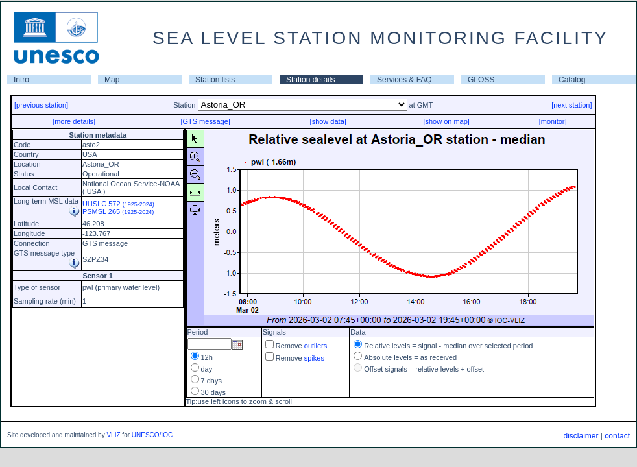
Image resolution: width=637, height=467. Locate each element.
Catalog (572, 79)
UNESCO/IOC (152, 434)
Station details (310, 79)
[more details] (74, 121)
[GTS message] (205, 121)
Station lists (215, 79)
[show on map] (446, 121)
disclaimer (580, 435)
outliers (315, 346)
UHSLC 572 (118, 204)
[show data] (328, 121)
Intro (21, 79)
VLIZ (113, 434)
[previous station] (41, 105)
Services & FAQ (404, 79)
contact (617, 435)
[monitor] (553, 121)
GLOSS (481, 79)
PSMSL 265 (118, 211)
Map (111, 79)
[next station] (571, 105)
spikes (314, 358)
